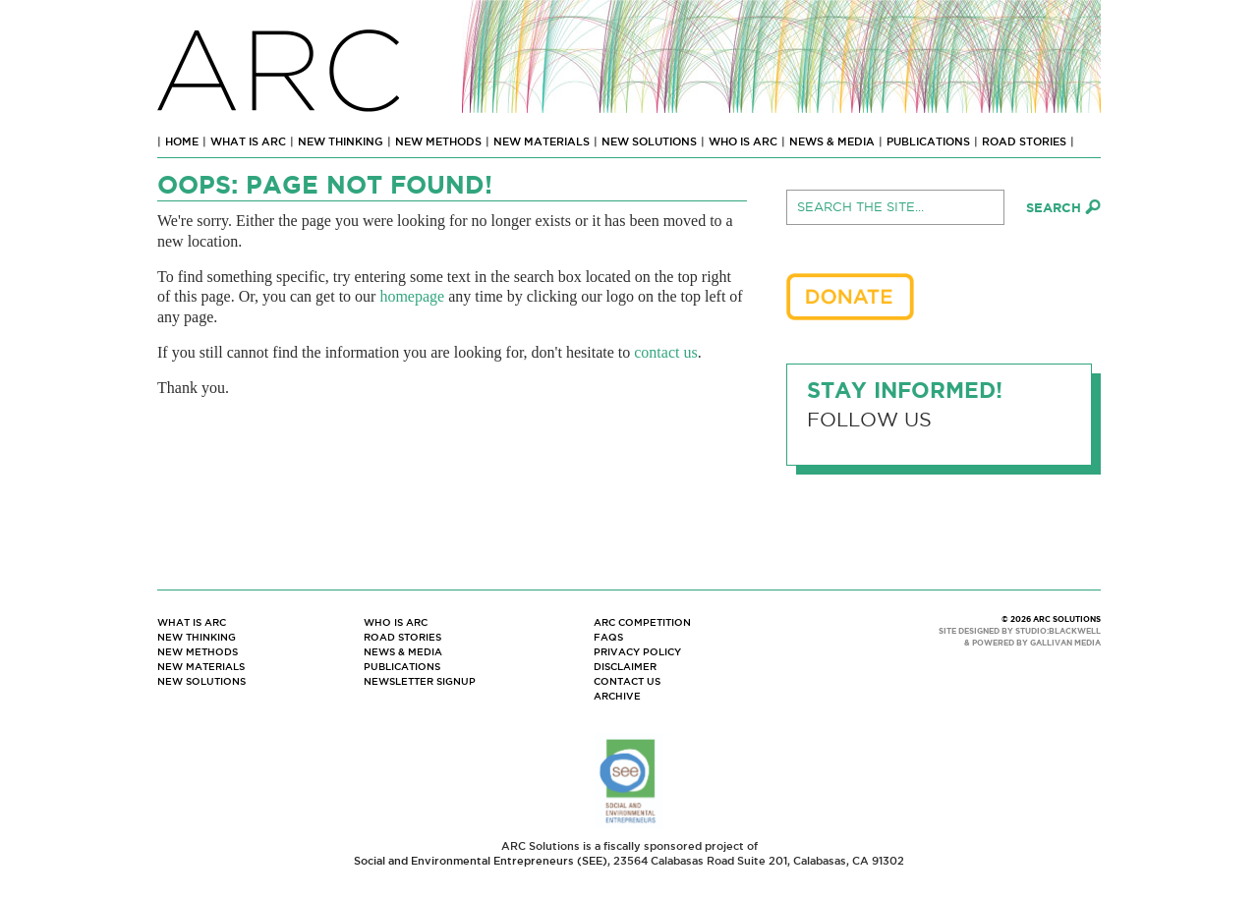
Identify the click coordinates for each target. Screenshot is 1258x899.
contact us (665, 352)
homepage (411, 296)
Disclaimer (625, 666)
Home (182, 141)
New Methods (438, 141)
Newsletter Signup (420, 681)
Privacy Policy (637, 651)
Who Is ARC (743, 141)
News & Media (832, 141)
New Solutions (649, 141)
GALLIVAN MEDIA (1065, 643)
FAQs (608, 637)
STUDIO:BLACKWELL (1058, 631)
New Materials (541, 141)
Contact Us (627, 681)
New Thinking (340, 141)
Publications (928, 141)
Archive (617, 696)
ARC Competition (642, 622)
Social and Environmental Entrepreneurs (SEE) (480, 861)
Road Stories (1024, 141)
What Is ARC (248, 141)
